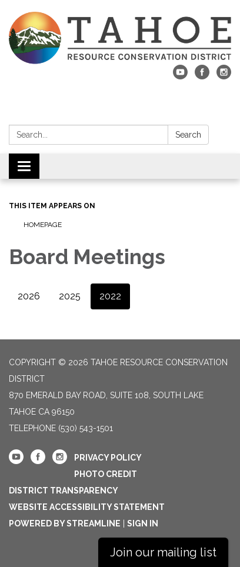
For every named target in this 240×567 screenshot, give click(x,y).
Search (188, 134)
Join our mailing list (163, 552)
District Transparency (63, 490)
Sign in (142, 523)
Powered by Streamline (65, 523)
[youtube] (180, 76)
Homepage (43, 225)
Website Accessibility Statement (87, 507)
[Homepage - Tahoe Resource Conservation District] (120, 38)
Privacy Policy (108, 457)
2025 (70, 296)
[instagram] (223, 76)
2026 (29, 296)
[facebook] (202, 76)
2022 (110, 296)
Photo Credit (105, 474)
